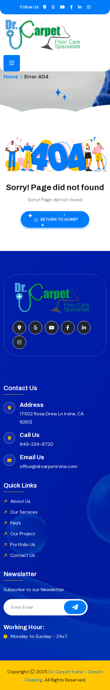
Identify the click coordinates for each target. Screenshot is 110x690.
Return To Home (55, 219)
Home (11, 76)
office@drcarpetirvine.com (48, 466)
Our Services (24, 512)
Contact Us (22, 555)
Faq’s (15, 523)
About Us (20, 501)
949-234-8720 (36, 444)
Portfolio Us (22, 544)
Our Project (22, 534)
